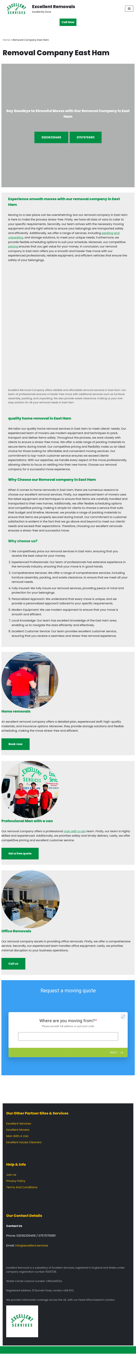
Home (6, 40)
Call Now (68, 22)
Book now (16, 744)
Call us (13, 964)
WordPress (81, 1350)
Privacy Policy (15, 1181)
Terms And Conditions (21, 1188)
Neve (50, 1350)
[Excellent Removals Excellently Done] (39, 8)
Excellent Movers (17, 1130)
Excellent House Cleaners (23, 1143)
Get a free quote (20, 854)
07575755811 (86, 137)
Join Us (11, 1175)
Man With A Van (17, 1136)
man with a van (75, 831)
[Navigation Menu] (129, 9)
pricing (13, 247)
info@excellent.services (31, 1246)
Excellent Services (18, 1124)
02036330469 (51, 137)
